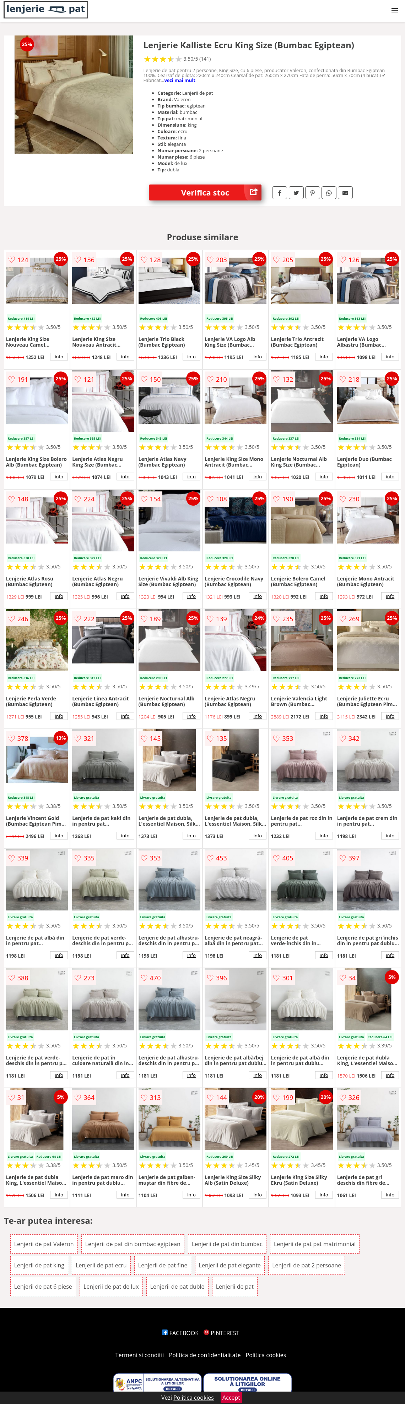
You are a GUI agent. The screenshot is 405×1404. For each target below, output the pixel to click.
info (59, 356)
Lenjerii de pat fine (163, 1265)
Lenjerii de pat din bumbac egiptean (132, 1244)
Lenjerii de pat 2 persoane (306, 1265)
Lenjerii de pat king (39, 1265)
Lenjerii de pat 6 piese (43, 1286)
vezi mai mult (179, 80)
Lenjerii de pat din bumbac (227, 1244)
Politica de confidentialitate (205, 1355)
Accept (231, 1398)
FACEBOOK (180, 1333)
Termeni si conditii (139, 1355)
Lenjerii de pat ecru (101, 1265)
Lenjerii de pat (235, 1286)
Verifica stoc (221, 192)
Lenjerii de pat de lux (111, 1286)
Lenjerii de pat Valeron (44, 1244)
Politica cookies (266, 1355)
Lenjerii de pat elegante (230, 1265)
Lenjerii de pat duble (177, 1286)
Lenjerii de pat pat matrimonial (315, 1244)
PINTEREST (221, 1333)
